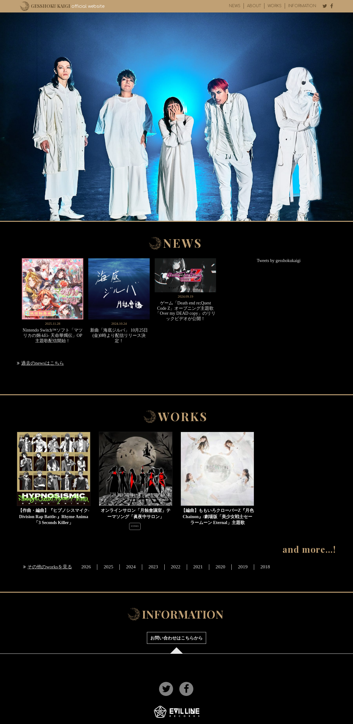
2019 (243, 566)
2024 (131, 566)
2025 (108, 566)
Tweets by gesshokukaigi (279, 260)
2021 (198, 566)
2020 (220, 566)
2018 (265, 566)
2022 (176, 566)
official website (67, 6)
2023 (153, 566)
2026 (86, 566)
